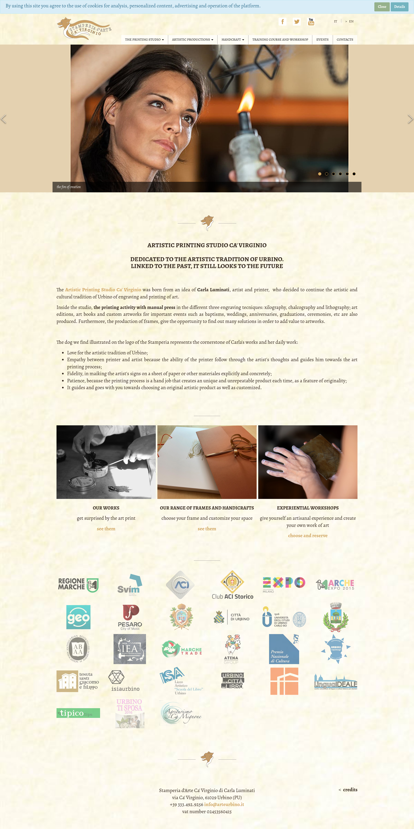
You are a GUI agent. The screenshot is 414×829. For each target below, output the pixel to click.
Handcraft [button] (233, 39)
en (351, 21)
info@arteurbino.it (224, 804)
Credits (350, 789)
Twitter (296, 21)
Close (382, 6)
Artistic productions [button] (192, 39)
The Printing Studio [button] (144, 39)
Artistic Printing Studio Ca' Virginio (103, 289)
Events (322, 39)
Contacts (345, 39)
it (335, 21)
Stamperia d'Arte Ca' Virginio (85, 29)
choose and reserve (308, 535)
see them (106, 528)
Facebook (282, 21)
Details (399, 6)
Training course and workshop (280, 39)
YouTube (311, 21)
